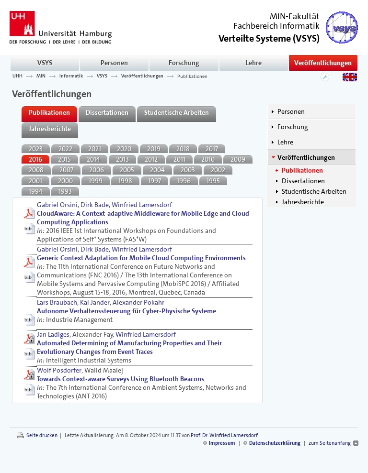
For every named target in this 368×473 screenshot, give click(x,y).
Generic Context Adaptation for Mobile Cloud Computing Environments (141, 257)
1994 (36, 191)
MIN (41, 76)
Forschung (184, 62)
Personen (114, 62)
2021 (94, 148)
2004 (157, 169)
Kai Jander (95, 302)
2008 (36, 169)
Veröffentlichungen (323, 62)
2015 (64, 159)
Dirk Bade (94, 204)
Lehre (254, 62)
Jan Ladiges (53, 334)
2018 (183, 148)
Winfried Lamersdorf (142, 204)
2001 (35, 180)
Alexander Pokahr (138, 302)
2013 (122, 159)
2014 (93, 159)
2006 (96, 169)
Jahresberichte (303, 202)
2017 (212, 148)
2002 (218, 169)
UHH (17, 76)
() (269, 37)
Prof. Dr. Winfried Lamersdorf (224, 435)
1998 (125, 180)
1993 (65, 191)
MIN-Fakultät (295, 16)
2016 (35, 159)
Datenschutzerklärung (274, 443)
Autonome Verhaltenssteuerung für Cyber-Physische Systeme (126, 311)
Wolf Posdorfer (59, 370)
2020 (124, 148)
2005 (127, 169)
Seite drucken (42, 435)
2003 (188, 169)
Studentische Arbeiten (314, 191)
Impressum (222, 443)
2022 (65, 148)
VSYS (44, 62)
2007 (66, 169)
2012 (151, 159)
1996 (184, 180)
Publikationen (192, 76)
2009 (237, 159)
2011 (179, 159)
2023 (36, 148)
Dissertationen (303, 180)
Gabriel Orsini (57, 204)
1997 (154, 180)
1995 (213, 180)
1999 (96, 180)
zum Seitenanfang (330, 443)
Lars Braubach (57, 302)
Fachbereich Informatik (276, 26)
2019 (154, 148)
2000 (65, 180)
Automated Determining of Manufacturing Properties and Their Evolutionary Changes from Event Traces (129, 347)
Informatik (71, 76)
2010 (208, 159)
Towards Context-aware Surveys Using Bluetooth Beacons (120, 378)
